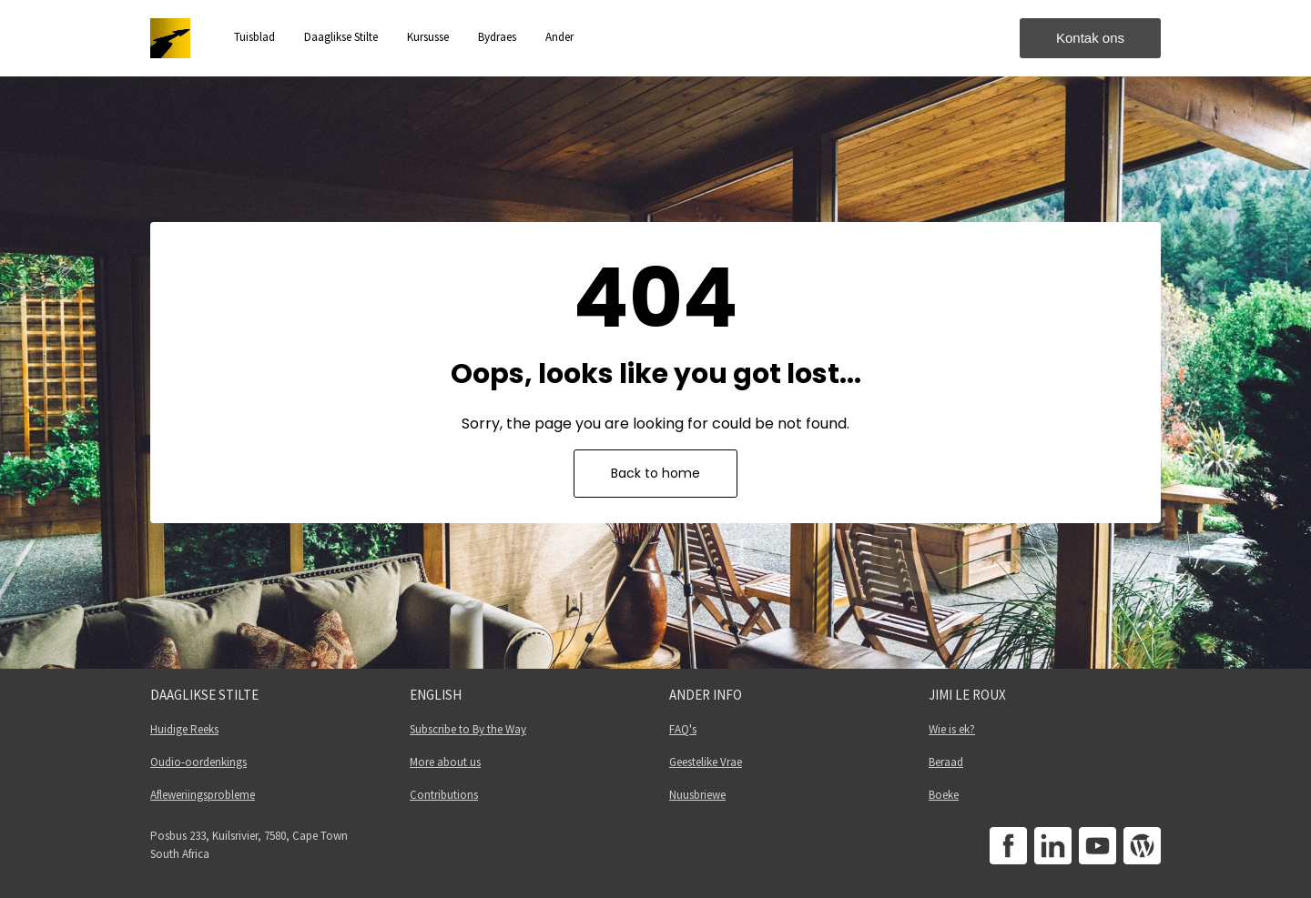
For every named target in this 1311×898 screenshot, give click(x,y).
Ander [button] (559, 37)
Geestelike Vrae (705, 762)
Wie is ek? (952, 729)
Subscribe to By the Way (468, 729)
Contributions (444, 794)
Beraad (946, 762)
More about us (445, 762)
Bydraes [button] (497, 37)
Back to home (655, 473)
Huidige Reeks (184, 729)
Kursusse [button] (428, 37)
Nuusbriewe (697, 794)
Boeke (944, 794)
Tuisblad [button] (254, 37)
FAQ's (682, 729)
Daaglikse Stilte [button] (341, 37)
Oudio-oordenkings (198, 762)
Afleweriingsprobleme (202, 794)
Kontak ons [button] (1090, 37)
